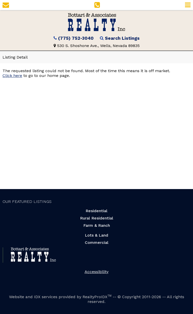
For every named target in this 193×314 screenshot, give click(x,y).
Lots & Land (96, 235)
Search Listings (122, 38)
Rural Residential (96, 218)
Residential (96, 210)
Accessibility (96, 271)
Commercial (96, 242)
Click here (12, 75)
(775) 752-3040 (76, 38)
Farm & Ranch (96, 225)
